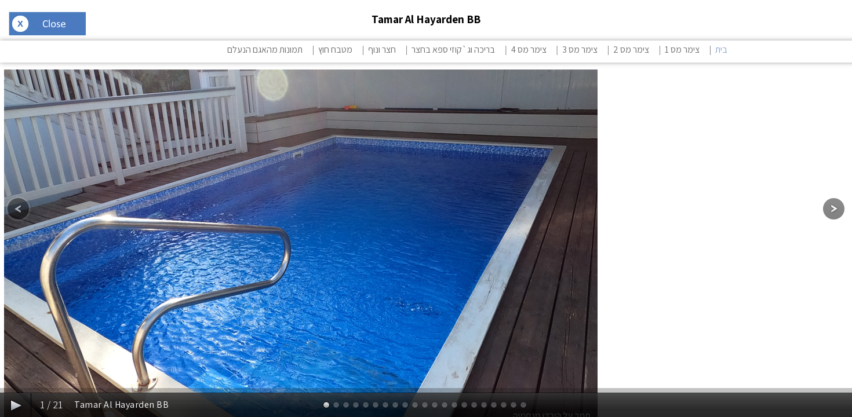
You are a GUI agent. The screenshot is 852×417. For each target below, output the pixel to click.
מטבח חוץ (335, 49)
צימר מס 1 (682, 49)
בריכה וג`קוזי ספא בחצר (453, 49)
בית (721, 49)
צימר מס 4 (529, 49)
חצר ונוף (382, 49)
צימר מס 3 (580, 49)
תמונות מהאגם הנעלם (265, 49)
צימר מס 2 (631, 49)
